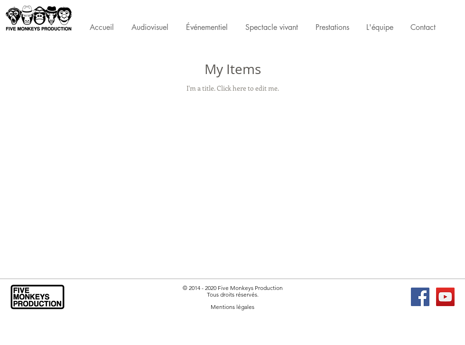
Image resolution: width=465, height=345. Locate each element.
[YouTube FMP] (445, 297)
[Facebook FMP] (420, 297)
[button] (332, 29)
